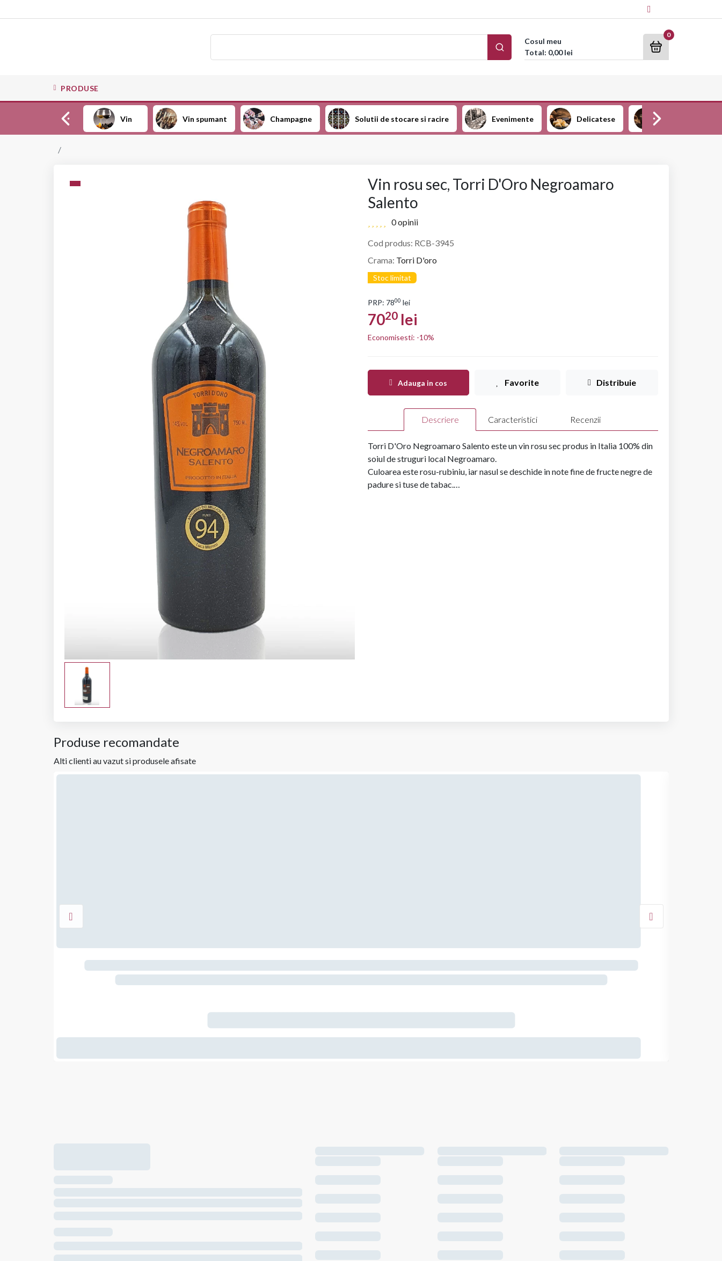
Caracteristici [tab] (512, 419)
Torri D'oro (416, 260)
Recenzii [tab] (585, 419)
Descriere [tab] (440, 419)
